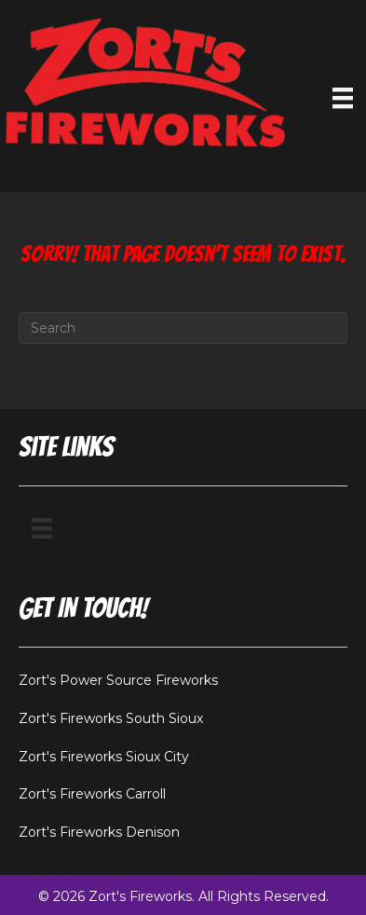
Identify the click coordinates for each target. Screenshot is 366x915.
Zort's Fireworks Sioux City (104, 756)
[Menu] (42, 528)
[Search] (183, 328)
